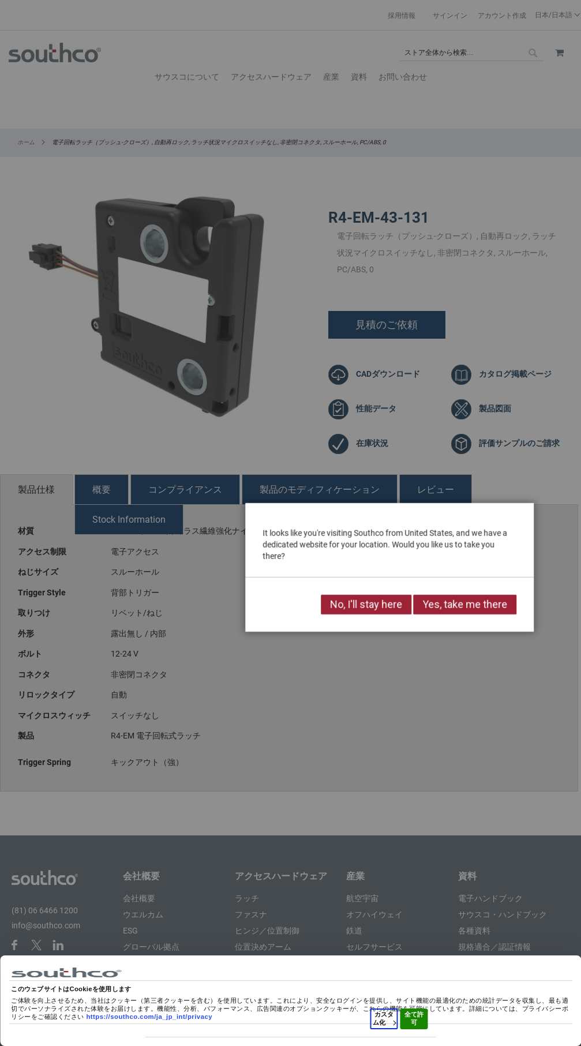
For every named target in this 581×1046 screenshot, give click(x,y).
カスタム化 (384, 1018)
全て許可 (413, 1018)
